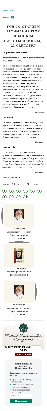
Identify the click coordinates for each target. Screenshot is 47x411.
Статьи (12, 10)
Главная (5, 10)
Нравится (6, 17)
